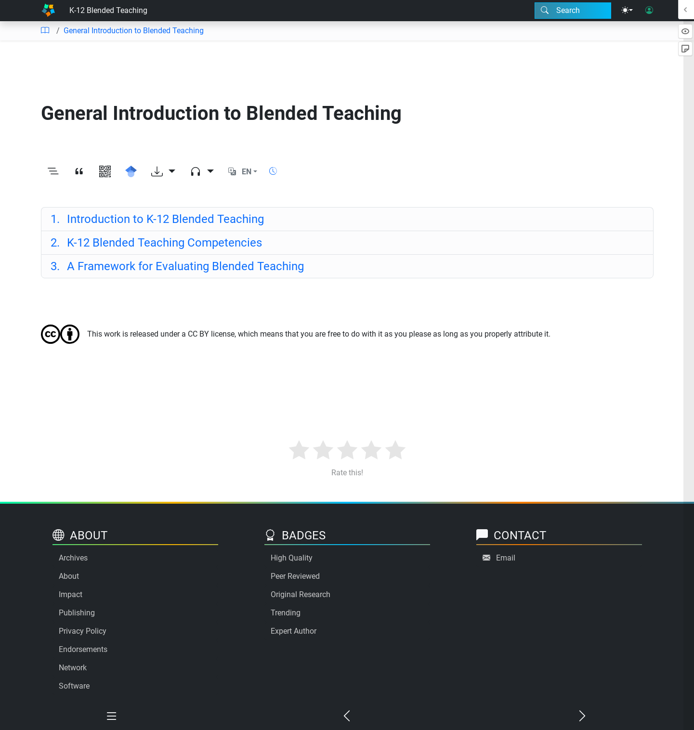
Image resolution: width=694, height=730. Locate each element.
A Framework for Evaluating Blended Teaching (177, 266)
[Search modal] (573, 10)
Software (74, 686)
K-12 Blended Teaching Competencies (156, 242)
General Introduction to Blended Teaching (134, 30)
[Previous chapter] (346, 716)
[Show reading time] (273, 171)
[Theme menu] (627, 10)
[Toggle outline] (53, 172)
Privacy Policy (82, 631)
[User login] (649, 10)
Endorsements (83, 649)
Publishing (77, 612)
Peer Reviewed (295, 576)
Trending (286, 612)
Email (505, 557)
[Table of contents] (44, 31)
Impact (70, 594)
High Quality (292, 557)
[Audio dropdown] (201, 172)
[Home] (48, 10)
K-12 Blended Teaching (108, 10)
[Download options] (163, 172)
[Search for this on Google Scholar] (131, 172)
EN (246, 171)
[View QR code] (105, 172)
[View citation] (79, 172)
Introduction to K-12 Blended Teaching (157, 219)
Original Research (300, 594)
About (69, 576)
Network (73, 667)
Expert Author (293, 631)
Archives (73, 557)
